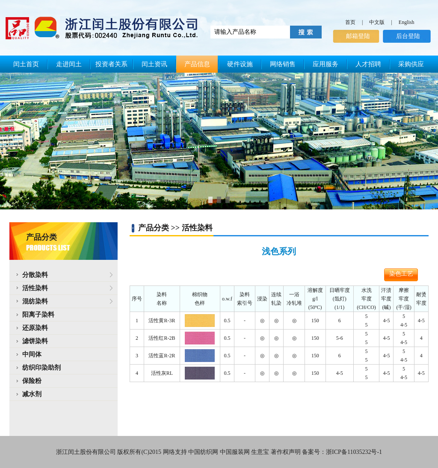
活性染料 (32, 288)
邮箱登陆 (358, 36)
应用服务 (325, 64)
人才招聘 (368, 64)
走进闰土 (69, 64)
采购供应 (411, 64)
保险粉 (31, 380)
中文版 (377, 22)
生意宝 (260, 452)
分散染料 (32, 274)
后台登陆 (408, 36)
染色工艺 (401, 274)
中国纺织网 (203, 452)
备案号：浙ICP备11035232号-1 (342, 452)
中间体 (31, 354)
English (406, 22)
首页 (350, 22)
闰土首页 (26, 64)
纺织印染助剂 (41, 367)
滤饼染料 (35, 341)
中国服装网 (235, 452)
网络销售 (283, 64)
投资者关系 (111, 64)
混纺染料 (32, 301)
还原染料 (35, 327)
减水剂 (31, 394)
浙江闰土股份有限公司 (86, 452)
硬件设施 (240, 64)
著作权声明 (286, 452)
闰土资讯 (154, 64)
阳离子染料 (38, 314)
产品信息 (197, 64)
